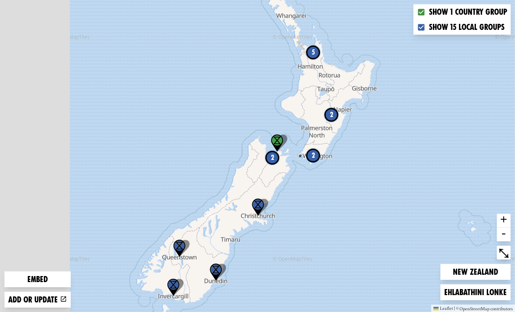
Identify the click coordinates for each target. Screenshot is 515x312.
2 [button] (272, 157)
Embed (37, 279)
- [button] (503, 234)
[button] (179, 248)
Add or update (37, 299)
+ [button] (503, 221)
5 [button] (313, 52)
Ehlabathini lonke (475, 291)
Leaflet (443, 308)
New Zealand (475, 271)
